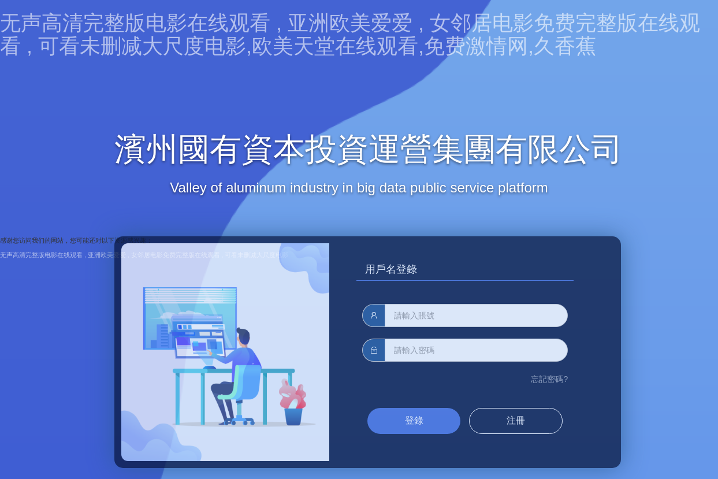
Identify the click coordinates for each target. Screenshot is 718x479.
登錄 (414, 420)
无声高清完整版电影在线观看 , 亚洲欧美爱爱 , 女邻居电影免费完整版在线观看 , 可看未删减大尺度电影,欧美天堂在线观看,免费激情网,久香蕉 (350, 34)
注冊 (516, 420)
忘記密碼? (549, 379)
